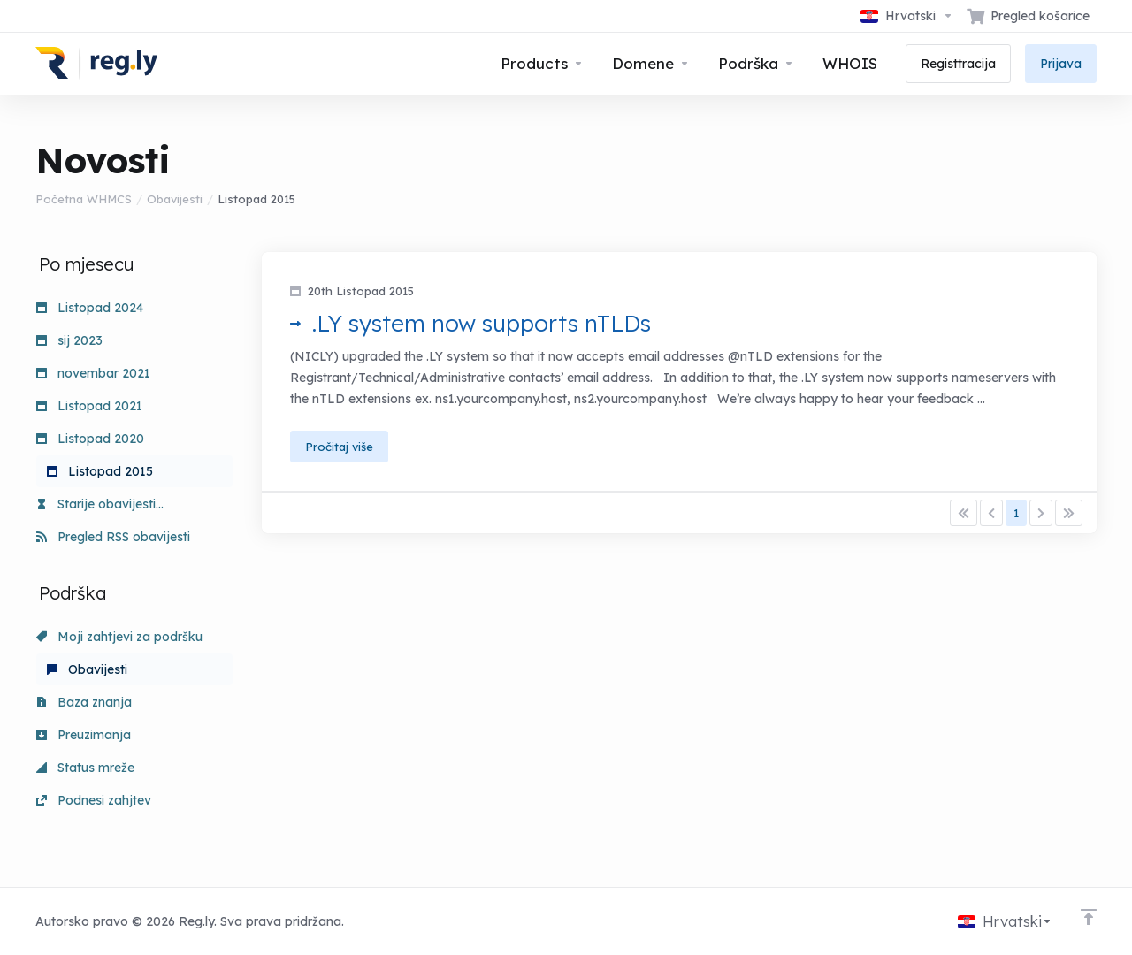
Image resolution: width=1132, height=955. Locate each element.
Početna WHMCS (83, 199)
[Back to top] (1089, 917)
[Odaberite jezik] (906, 16)
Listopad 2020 (90, 439)
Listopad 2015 (100, 471)
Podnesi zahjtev (93, 800)
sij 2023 (69, 340)
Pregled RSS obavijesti (113, 537)
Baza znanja (84, 702)
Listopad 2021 (89, 406)
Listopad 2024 (89, 308)
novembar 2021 (93, 373)
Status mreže (85, 767)
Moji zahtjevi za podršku (119, 637)
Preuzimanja (83, 735)
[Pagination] (963, 513)
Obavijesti (175, 199)
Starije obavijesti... (100, 504)
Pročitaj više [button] (339, 446)
